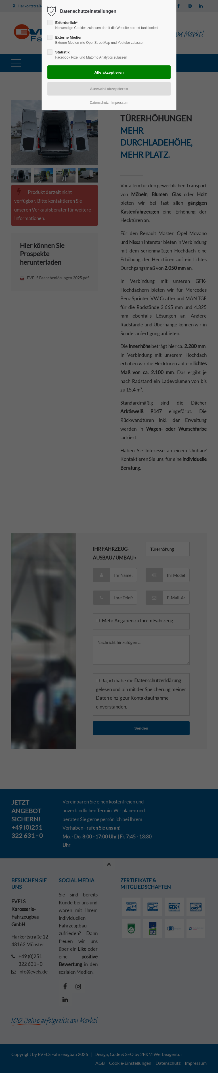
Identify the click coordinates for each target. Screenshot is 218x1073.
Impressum (119, 103)
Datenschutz (99, 103)
